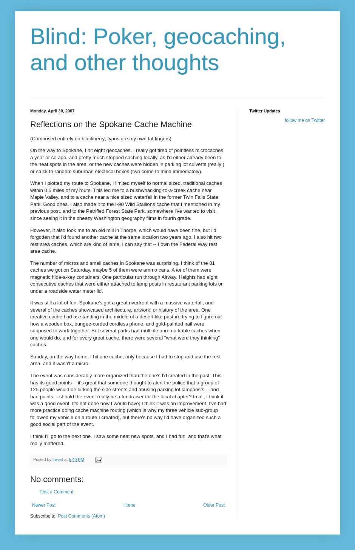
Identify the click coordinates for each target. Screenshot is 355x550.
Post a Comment (56, 492)
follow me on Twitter (305, 120)
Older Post (214, 505)
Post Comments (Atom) (81, 516)
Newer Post (44, 505)
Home (129, 505)
